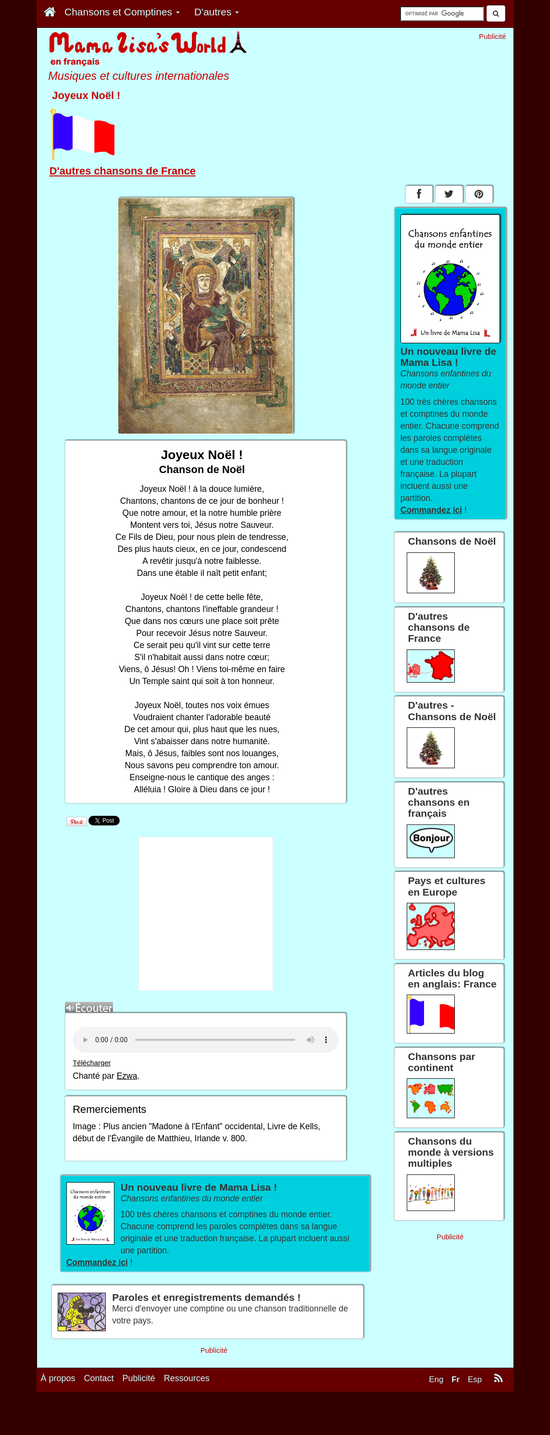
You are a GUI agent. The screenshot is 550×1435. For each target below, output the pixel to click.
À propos (58, 1378)
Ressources (187, 1378)
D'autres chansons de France (123, 171)
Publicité (139, 1378)
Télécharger (92, 1063)
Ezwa (127, 1076)
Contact (99, 1378)
